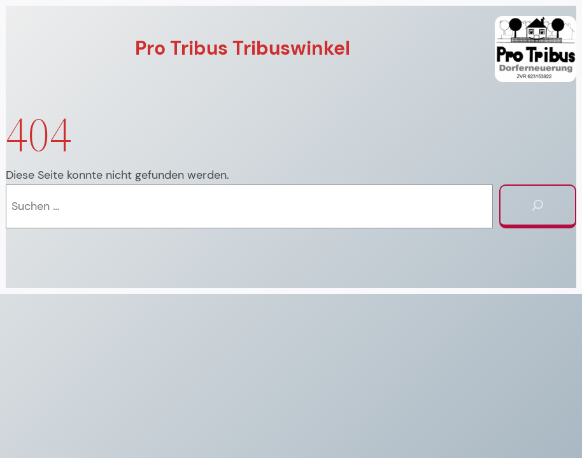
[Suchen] (537, 206)
